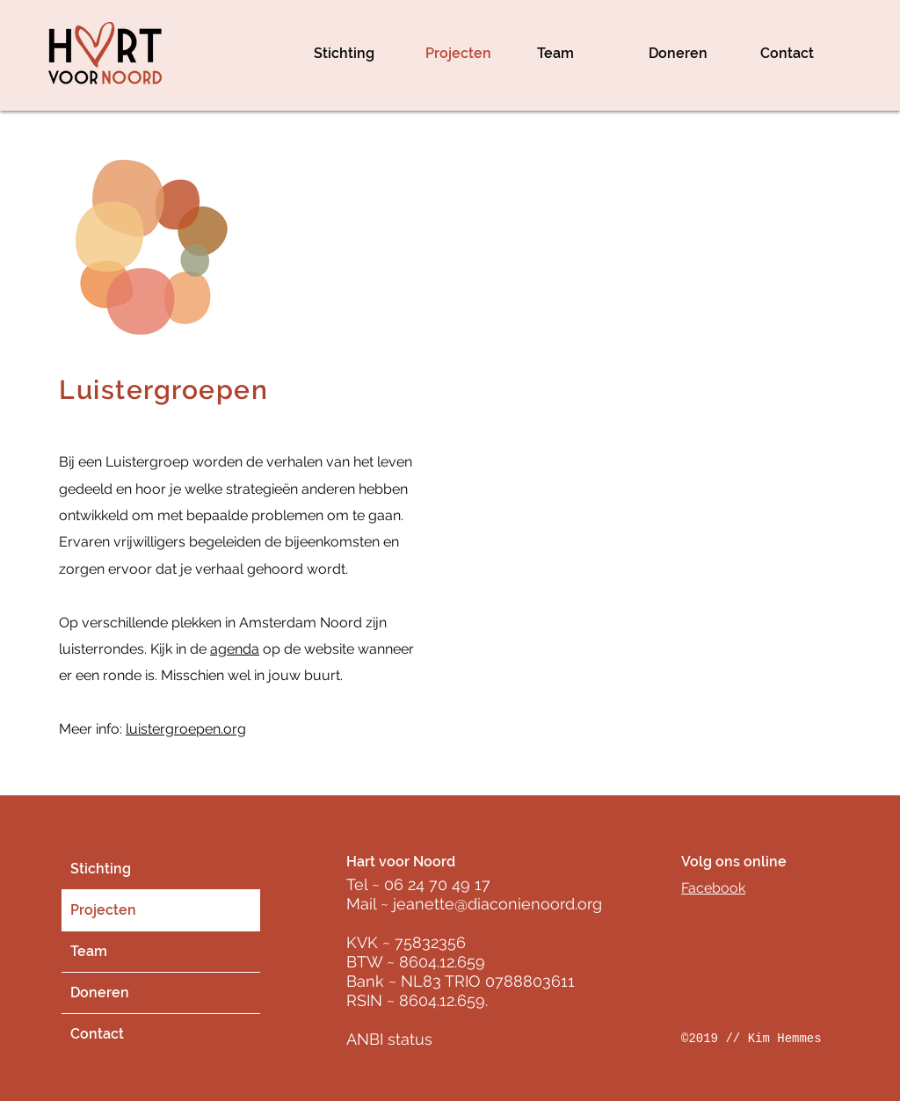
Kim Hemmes (785, 1039)
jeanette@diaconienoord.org (497, 904)
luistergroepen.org (186, 729)
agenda (234, 649)
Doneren (99, 992)
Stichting (100, 868)
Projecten (103, 910)
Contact (97, 1033)
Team (88, 951)
